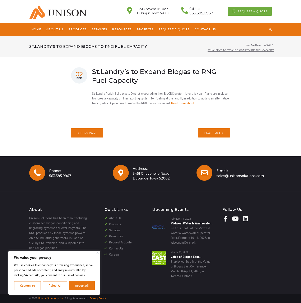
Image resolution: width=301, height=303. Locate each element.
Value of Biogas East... (186, 256)
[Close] (97, 253)
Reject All (55, 285)
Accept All (82, 285)
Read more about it (183, 103)
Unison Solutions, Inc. (51, 298)
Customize (27, 285)
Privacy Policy (98, 298)
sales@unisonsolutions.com (240, 176)
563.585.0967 (60, 176)
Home (267, 45)
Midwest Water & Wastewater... (192, 223)
